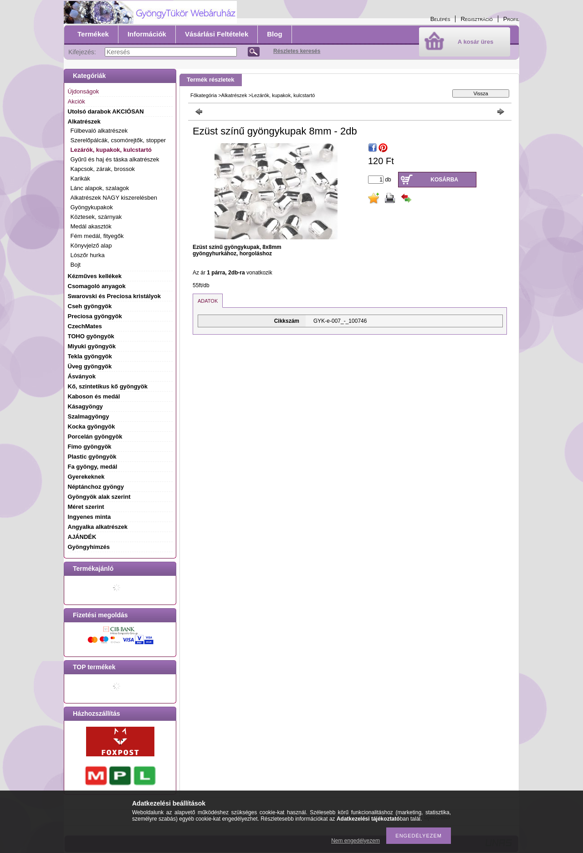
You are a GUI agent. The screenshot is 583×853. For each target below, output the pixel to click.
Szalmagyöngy (88, 416)
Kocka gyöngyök (91, 426)
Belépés (440, 19)
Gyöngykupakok (92, 207)
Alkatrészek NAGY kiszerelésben (114, 197)
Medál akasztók (91, 226)
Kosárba (444, 179)
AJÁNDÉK (82, 536)
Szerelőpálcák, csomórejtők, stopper (118, 140)
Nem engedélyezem (355, 840)
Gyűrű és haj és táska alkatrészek (115, 159)
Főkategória (203, 95)
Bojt (76, 264)
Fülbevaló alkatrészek (99, 130)
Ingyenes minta (89, 516)
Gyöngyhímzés (89, 546)
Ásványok (82, 376)
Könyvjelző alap (91, 245)
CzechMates (85, 326)
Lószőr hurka (88, 255)
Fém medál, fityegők (97, 236)
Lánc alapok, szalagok (100, 188)
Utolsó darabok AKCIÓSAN (106, 111)
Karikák (80, 178)
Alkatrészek (234, 95)
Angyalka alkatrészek (98, 526)
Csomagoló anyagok (97, 286)
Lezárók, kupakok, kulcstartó (111, 149)
